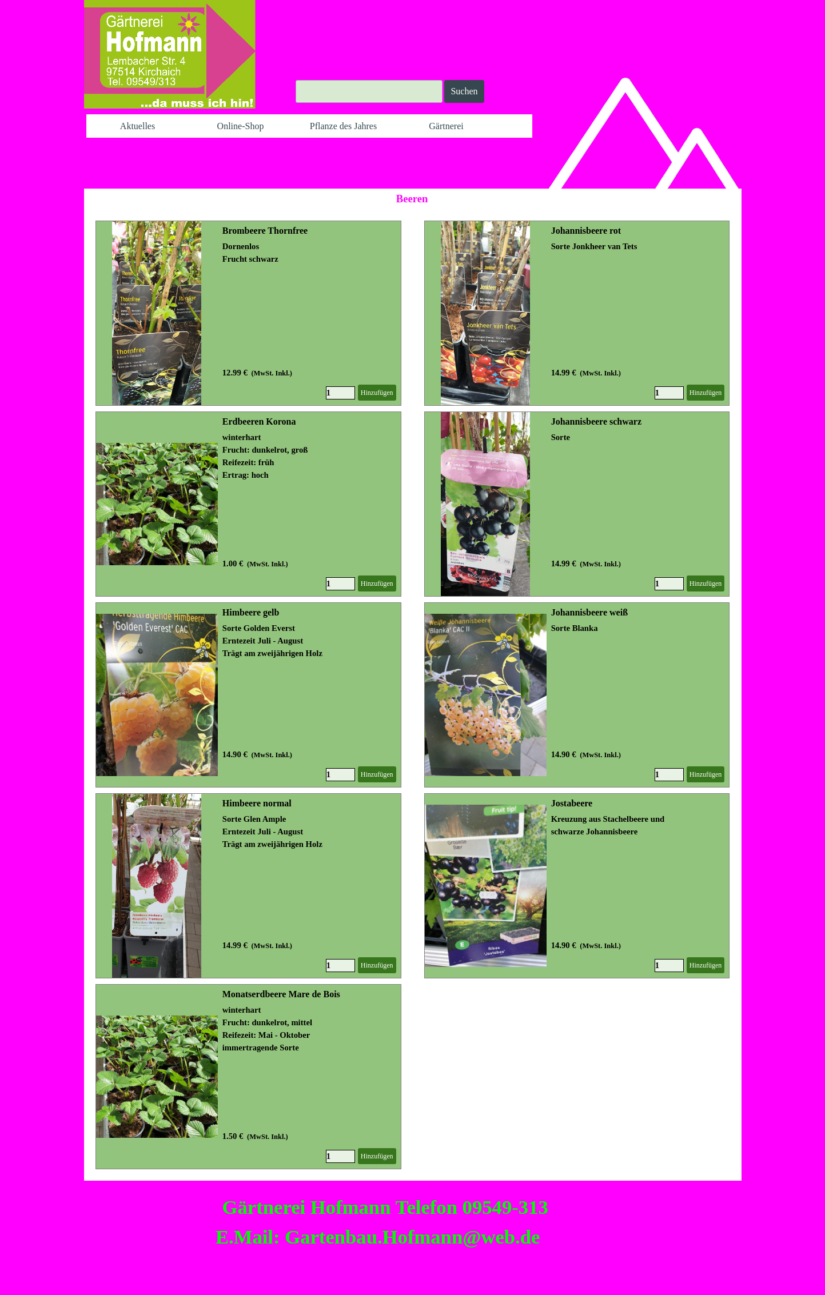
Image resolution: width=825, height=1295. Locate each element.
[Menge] (340, 392)
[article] (248, 313)
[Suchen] (369, 91)
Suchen (464, 91)
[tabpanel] (373, 1222)
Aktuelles (137, 126)
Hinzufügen (377, 393)
